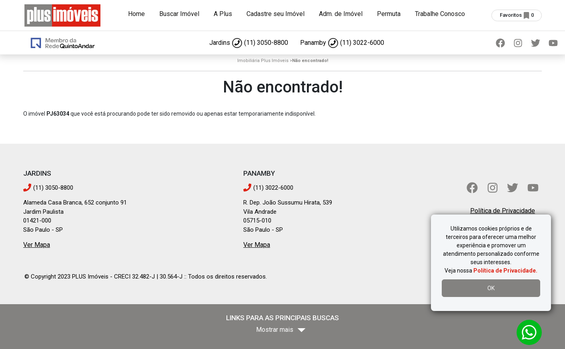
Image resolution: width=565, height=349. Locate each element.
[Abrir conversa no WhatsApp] (529, 332)
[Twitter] (535, 43)
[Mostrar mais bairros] (282, 330)
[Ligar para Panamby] (342, 43)
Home (136, 14)
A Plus (223, 14)
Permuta (389, 14)
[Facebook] (500, 43)
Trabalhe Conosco (440, 14)
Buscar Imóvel (179, 14)
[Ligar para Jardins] (248, 43)
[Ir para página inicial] (62, 14)
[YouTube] (553, 43)
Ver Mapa (36, 245)
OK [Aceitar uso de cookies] (491, 288)
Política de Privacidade (502, 211)
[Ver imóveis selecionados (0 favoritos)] (516, 15)
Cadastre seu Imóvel (275, 14)
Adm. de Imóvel (341, 14)
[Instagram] (518, 43)
